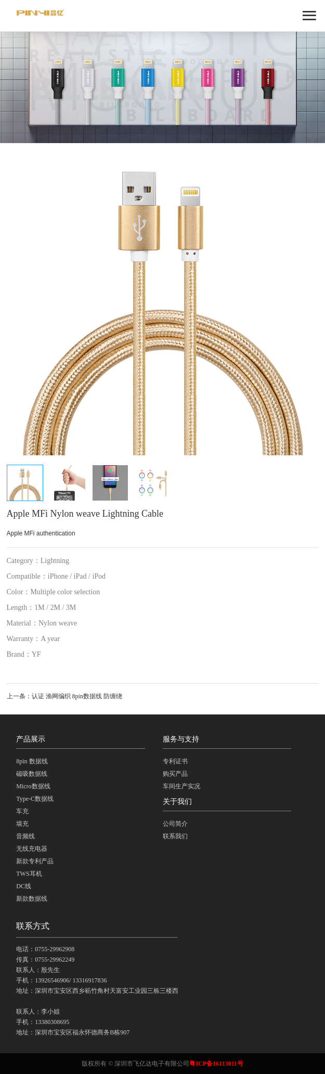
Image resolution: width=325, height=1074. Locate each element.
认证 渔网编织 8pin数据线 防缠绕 (77, 696)
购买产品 (175, 773)
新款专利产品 (35, 861)
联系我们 (175, 836)
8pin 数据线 (31, 761)
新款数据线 (31, 898)
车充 (22, 811)
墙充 (22, 823)
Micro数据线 (33, 786)
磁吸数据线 (31, 773)
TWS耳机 (29, 873)
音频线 (25, 836)
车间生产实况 (181, 786)
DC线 (23, 886)
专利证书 (175, 761)
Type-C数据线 (35, 798)
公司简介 (175, 823)
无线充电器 (31, 848)
